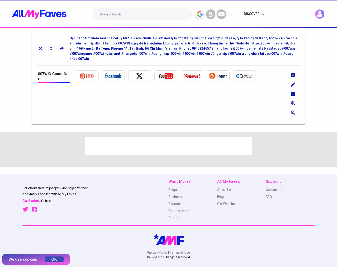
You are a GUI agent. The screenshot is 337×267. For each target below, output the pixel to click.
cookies (30, 259)
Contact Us (274, 190)
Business (175, 197)
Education (175, 204)
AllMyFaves (156, 257)
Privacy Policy (157, 252)
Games (173, 218)
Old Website (226, 204)
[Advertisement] (168, 146)
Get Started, (31, 201)
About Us (224, 190)
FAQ (269, 197)
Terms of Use (179, 252)
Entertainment (179, 211)
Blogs (172, 190)
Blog (220, 197)
